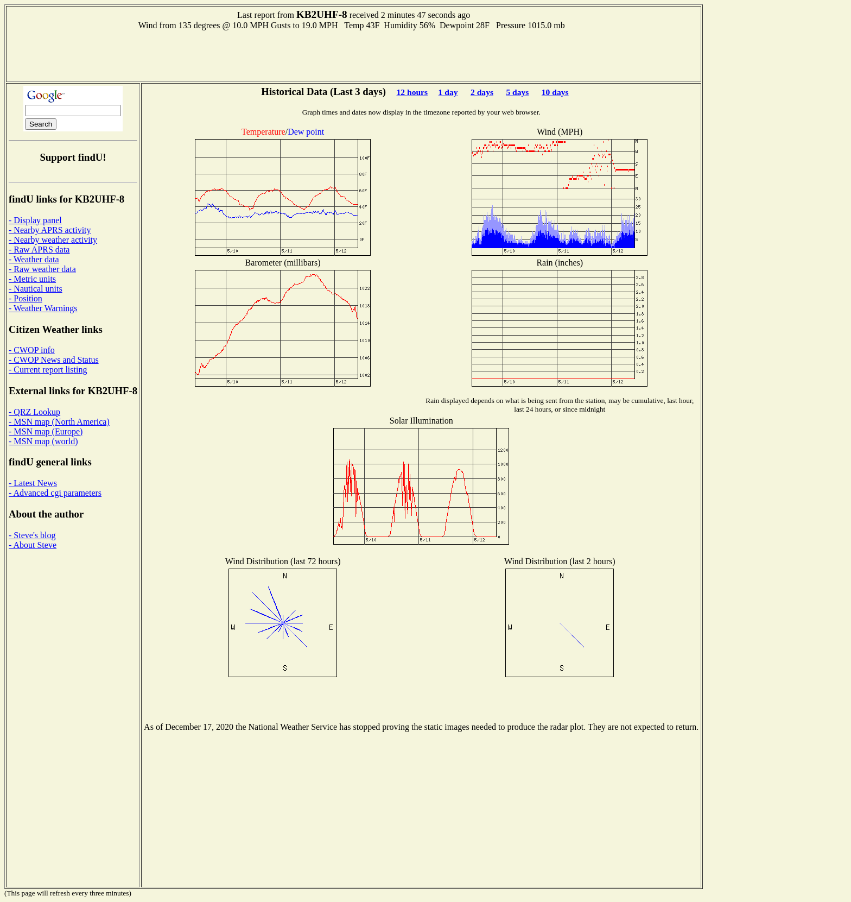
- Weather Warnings (43, 308)
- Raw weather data (42, 269)
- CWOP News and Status (54, 359)
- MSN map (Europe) (45, 431)
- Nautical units (35, 288)
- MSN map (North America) (59, 421)
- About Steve (32, 545)
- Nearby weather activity (53, 239)
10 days (555, 92)
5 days (517, 92)
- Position (25, 298)
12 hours (412, 92)
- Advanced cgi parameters (55, 492)
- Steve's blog (32, 535)
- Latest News (33, 483)
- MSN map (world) (43, 441)
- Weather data (34, 259)
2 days (482, 92)
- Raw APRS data (39, 249)
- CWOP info (32, 350)
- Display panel (35, 220)
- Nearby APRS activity (50, 230)
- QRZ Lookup (34, 412)
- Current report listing (48, 369)
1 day (448, 92)
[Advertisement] (353, 54)
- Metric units (32, 278)
